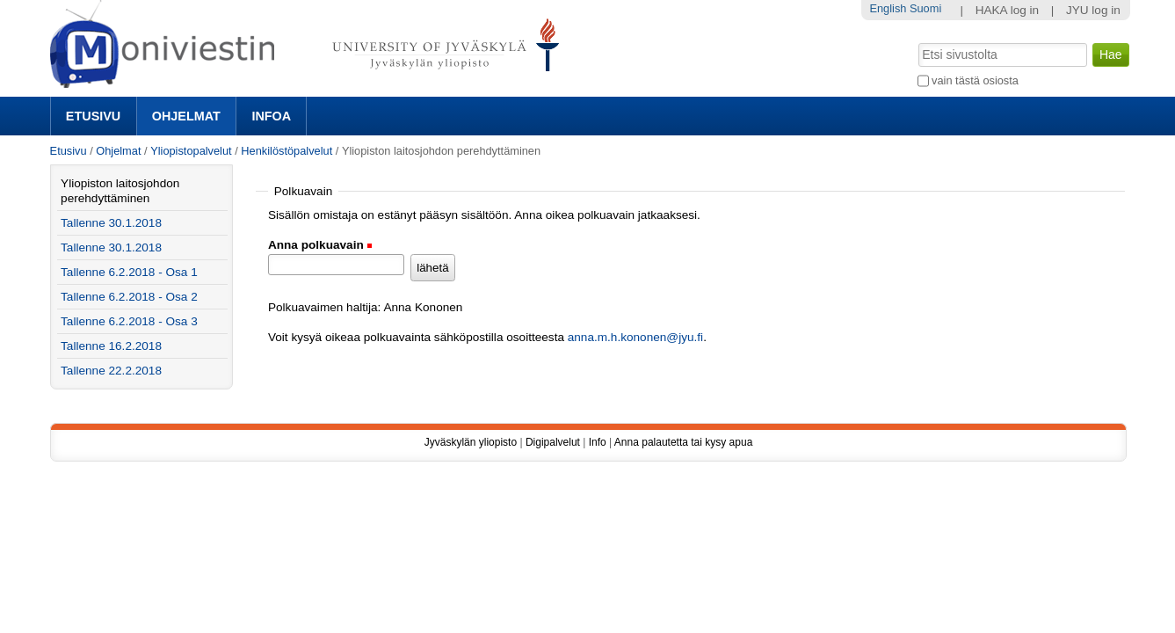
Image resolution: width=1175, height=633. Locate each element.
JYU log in (1093, 10)
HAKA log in (1008, 10)
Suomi (925, 8)
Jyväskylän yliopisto (470, 442)
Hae (916, 41)
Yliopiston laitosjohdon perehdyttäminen (120, 191)
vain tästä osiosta (975, 80)
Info (597, 442)
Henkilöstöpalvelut (286, 150)
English (887, 8)
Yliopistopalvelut (190, 150)
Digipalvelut (553, 442)
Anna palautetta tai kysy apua (683, 442)
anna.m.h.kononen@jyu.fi (635, 337)
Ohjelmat (186, 116)
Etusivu (93, 116)
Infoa (271, 116)
